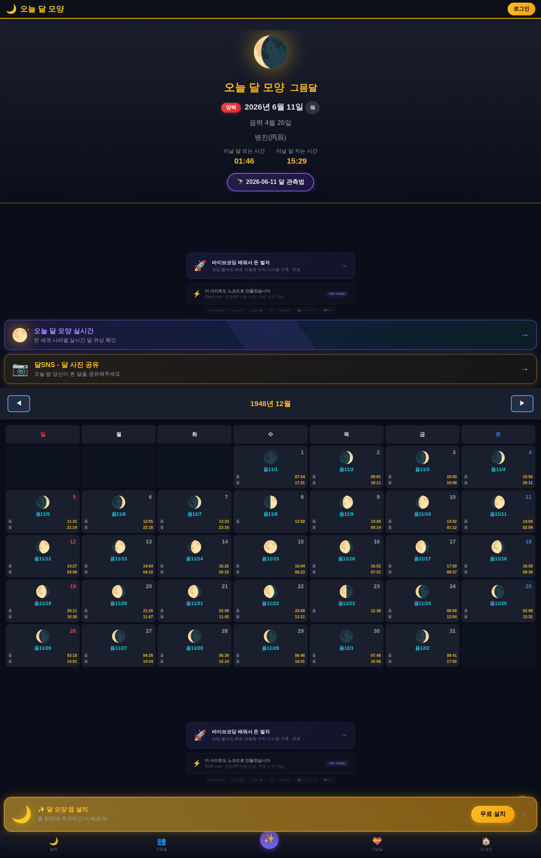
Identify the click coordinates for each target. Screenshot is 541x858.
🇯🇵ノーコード (306, 310)
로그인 (521, 9)
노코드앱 (237, 310)
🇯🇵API (327, 310)
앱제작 (285, 310)
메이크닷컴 (216, 310)
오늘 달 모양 (254, 87)
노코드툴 (257, 310)
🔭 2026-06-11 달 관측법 (270, 182)
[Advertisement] (270, 228)
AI (272, 310)
